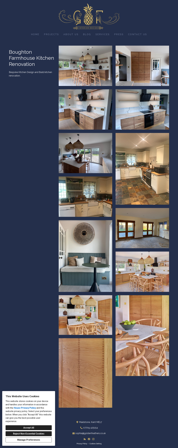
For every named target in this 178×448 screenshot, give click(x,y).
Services (103, 34)
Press (119, 34)
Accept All (28, 427)
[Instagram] (93, 439)
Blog (87, 34)
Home (35, 34)
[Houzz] (84, 439)
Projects (51, 34)
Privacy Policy (82, 444)
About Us (71, 34)
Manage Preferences (28, 440)
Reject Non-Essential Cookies (28, 433)
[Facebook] (89, 439)
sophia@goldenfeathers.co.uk (90, 433)
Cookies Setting (95, 444)
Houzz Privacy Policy (25, 408)
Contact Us (137, 34)
